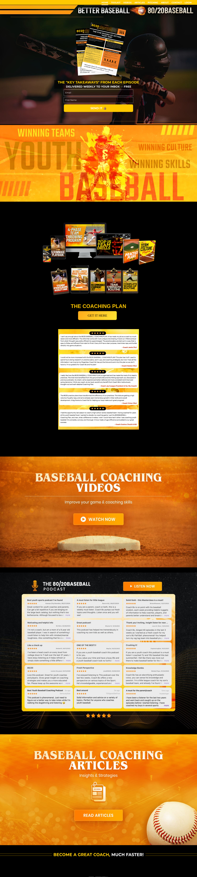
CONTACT (177, 2)
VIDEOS (127, 2)
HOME (104, 2)
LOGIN (188, 2)
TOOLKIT (115, 2)
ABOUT (165, 2)
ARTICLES (139, 2)
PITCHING (153, 2)
